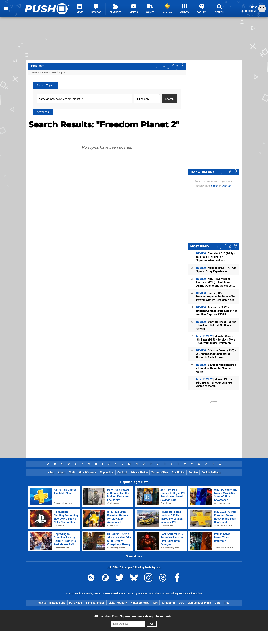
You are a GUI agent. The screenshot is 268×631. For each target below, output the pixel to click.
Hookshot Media (83, 593)
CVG (217, 602)
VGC (181, 602)
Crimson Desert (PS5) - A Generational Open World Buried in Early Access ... (216, 354)
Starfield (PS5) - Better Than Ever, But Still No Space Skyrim (216, 325)
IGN (155, 602)
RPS (226, 602)
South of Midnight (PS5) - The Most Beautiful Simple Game (216, 368)
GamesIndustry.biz (199, 602)
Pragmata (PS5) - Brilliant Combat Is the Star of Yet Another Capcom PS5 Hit (216, 311)
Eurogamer (168, 602)
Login (244, 11)
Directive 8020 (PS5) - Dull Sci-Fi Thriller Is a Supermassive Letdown (215, 257)
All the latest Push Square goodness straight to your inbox (134, 616)
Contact (122, 472)
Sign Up (253, 11)
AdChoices (155, 593)
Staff (72, 472)
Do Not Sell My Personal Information (182, 593)
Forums (37, 66)
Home (34, 72)
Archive (193, 472)
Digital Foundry (117, 602)
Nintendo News (140, 602)
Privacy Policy (139, 472)
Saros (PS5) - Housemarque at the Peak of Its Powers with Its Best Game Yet (215, 297)
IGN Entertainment (115, 593)
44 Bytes (142, 593)
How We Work (87, 472)
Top (50, 472)
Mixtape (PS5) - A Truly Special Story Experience (216, 269)
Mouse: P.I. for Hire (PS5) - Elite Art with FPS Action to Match (214, 383)
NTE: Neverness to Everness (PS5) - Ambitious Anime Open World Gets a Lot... (215, 282)
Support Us (107, 472)
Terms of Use (159, 472)
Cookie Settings (211, 472)
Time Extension (95, 602)
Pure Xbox (75, 602)
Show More (134, 556)
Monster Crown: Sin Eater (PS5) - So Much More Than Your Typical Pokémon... (215, 340)
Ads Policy (178, 472)
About (61, 472)
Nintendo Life (57, 602)
